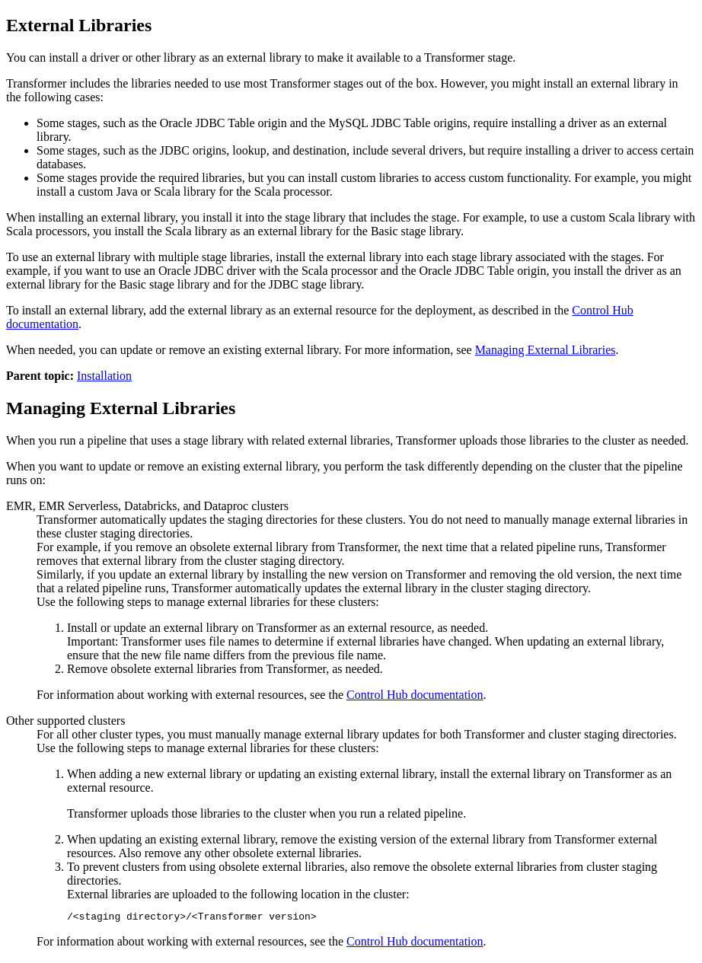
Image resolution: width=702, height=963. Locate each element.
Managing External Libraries (545, 349)
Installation (104, 375)
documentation (414, 694)
